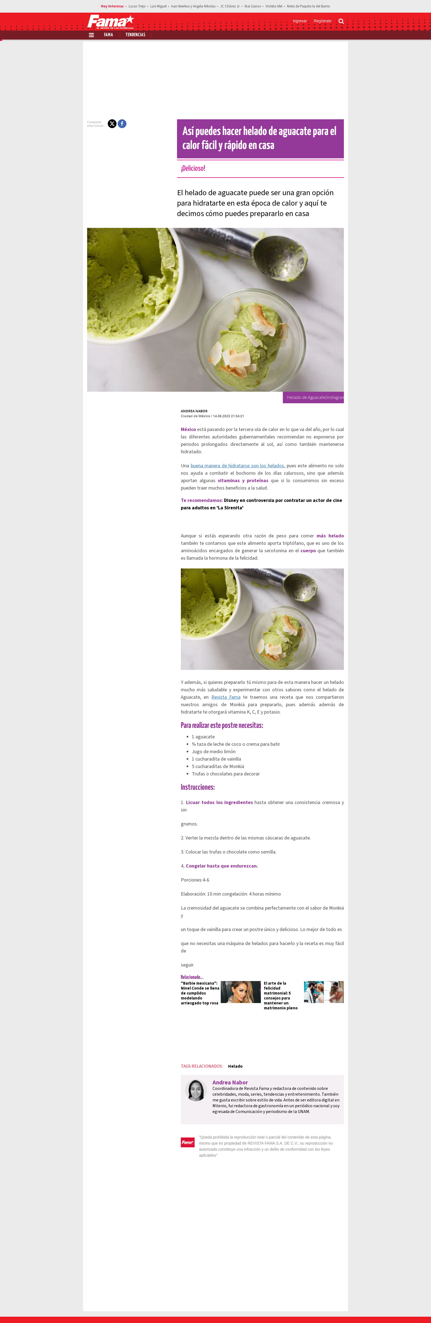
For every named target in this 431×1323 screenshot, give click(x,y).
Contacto (318, 1290)
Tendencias (135, 35)
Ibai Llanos (253, 6)
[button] (108, 123)
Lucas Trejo (137, 6)
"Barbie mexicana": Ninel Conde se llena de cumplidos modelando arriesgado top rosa (197, 967)
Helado (232, 1036)
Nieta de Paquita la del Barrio (308, 6)
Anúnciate (292, 1290)
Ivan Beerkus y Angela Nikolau (193, 6)
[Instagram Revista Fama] (326, 1309)
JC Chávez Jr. (230, 6)
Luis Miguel (158, 6)
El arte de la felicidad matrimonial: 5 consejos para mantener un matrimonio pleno (284, 967)
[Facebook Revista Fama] (302, 1309)
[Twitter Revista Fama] (314, 1309)
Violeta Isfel (274, 6)
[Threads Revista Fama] (338, 1309)
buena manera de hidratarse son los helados (233, 458)
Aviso (338, 1290)
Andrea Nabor (191, 411)
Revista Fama (219, 693)
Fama (108, 35)
